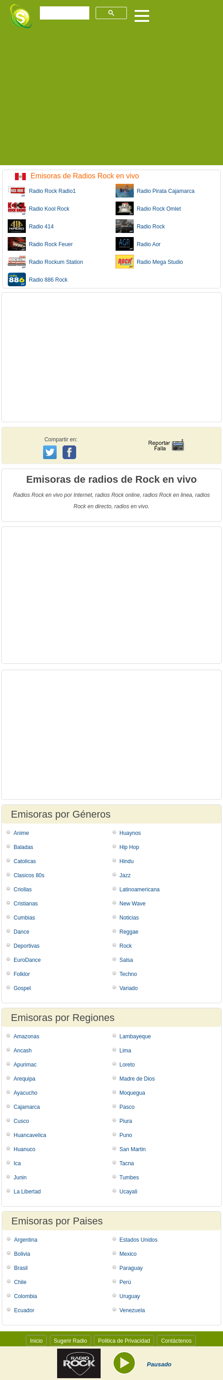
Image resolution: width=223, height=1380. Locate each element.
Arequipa (24, 1079)
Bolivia (22, 1254)
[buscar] (63, 13)
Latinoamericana (140, 889)
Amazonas (26, 1036)
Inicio (36, 1341)
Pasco (127, 1107)
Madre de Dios (137, 1079)
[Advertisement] (111, 101)
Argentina (25, 1240)
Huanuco (24, 1149)
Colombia (25, 1296)
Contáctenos (176, 1341)
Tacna (127, 1163)
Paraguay (131, 1268)
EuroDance (27, 960)
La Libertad (27, 1191)
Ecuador (24, 1310)
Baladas (23, 847)
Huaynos (130, 833)
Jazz (125, 875)
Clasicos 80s (29, 875)
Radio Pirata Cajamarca (155, 190)
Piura (126, 1121)
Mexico (128, 1254)
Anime (21, 833)
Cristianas (26, 903)
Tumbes (129, 1177)
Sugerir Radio (70, 1341)
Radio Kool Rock (38, 208)
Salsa (126, 960)
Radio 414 (30, 226)
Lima (125, 1050)
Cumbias (24, 918)
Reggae (129, 932)
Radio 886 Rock (38, 279)
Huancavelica (30, 1135)
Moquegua (132, 1093)
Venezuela (132, 1310)
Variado (129, 988)
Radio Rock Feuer (40, 244)
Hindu (127, 861)
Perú (125, 1282)
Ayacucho (25, 1093)
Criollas (23, 889)
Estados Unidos (139, 1240)
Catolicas (25, 861)
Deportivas (26, 946)
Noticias (129, 918)
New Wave (133, 903)
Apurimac (25, 1065)
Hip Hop (129, 847)
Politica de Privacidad (124, 1341)
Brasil (21, 1268)
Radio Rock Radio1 (42, 190)
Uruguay (130, 1296)
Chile (20, 1282)
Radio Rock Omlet (148, 208)
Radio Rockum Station (45, 261)
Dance (21, 932)
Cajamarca (27, 1107)
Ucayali (128, 1191)
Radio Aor (138, 244)
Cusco (21, 1121)
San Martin (133, 1149)
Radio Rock (140, 226)
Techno (128, 974)
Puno (126, 1135)
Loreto (127, 1065)
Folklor (22, 974)
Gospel (22, 988)
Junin (20, 1177)
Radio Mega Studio (149, 261)
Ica (17, 1163)
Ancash (23, 1050)
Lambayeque (135, 1036)
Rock (126, 946)
